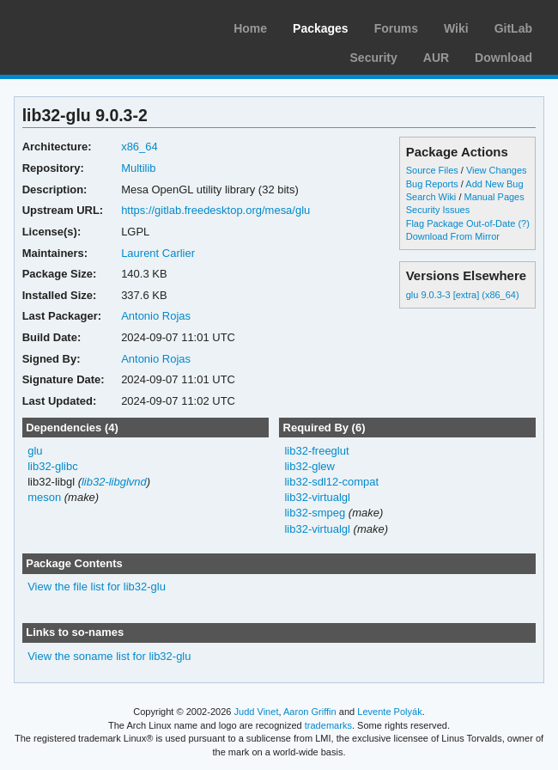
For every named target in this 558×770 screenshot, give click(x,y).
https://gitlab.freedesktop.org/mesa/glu (215, 210)
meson (44, 497)
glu (34, 450)
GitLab (513, 28)
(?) (523, 223)
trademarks (328, 725)
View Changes (496, 170)
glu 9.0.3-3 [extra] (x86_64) (462, 295)
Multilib (138, 168)
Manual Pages (494, 197)
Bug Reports (432, 184)
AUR (436, 57)
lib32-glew (309, 466)
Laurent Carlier (158, 253)
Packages (321, 28)
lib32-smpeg (314, 512)
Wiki (456, 28)
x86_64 (139, 146)
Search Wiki (431, 197)
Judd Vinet (256, 711)
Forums (396, 28)
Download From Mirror (453, 236)
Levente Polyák (389, 711)
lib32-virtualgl (317, 497)
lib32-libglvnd (114, 481)
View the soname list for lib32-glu (109, 656)
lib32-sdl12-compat (331, 481)
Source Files (432, 170)
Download (503, 57)
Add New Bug (494, 184)
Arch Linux (94, 26)
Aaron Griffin (310, 711)
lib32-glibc (52, 466)
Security (373, 57)
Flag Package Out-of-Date (461, 223)
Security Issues (438, 210)
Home (250, 28)
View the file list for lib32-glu (96, 586)
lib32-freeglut (316, 450)
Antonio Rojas (156, 315)
